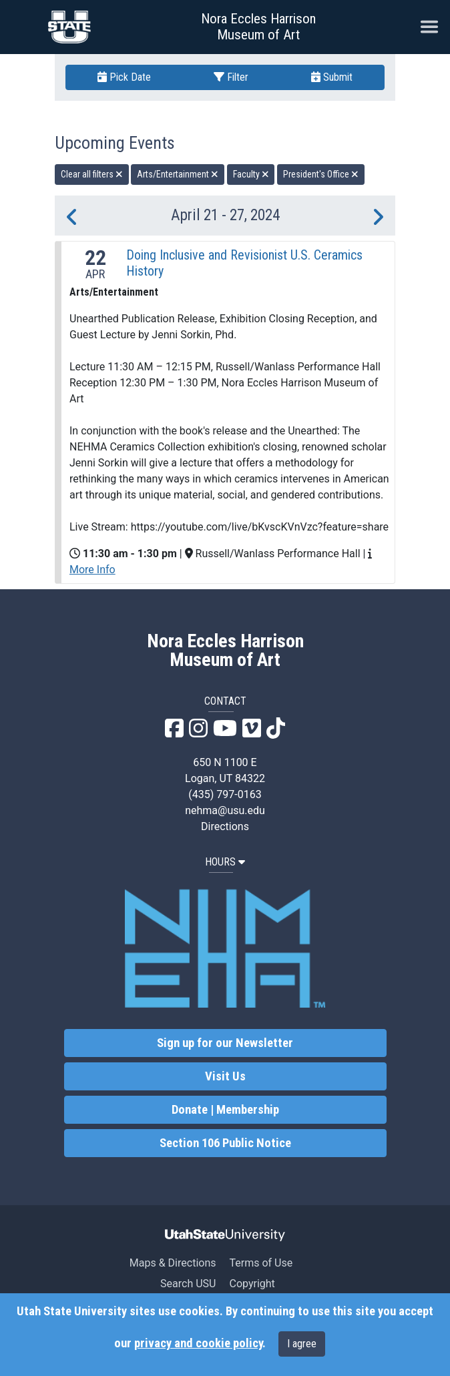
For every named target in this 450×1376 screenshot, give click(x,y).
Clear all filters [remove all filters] (92, 174)
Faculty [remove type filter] (251, 174)
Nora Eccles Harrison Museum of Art (258, 27)
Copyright (251, 1283)
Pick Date (124, 77)
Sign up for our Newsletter (225, 1043)
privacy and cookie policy (198, 1343)
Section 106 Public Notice (225, 1143)
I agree (301, 1343)
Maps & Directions (173, 1263)
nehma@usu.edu (225, 810)
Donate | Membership (225, 1109)
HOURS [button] (225, 861)
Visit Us (225, 1076)
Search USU (188, 1283)
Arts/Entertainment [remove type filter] (177, 174)
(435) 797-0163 (224, 794)
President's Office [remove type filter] (321, 174)
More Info (92, 569)
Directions (225, 826)
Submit (332, 77)
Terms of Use (260, 1263)
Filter (231, 77)
